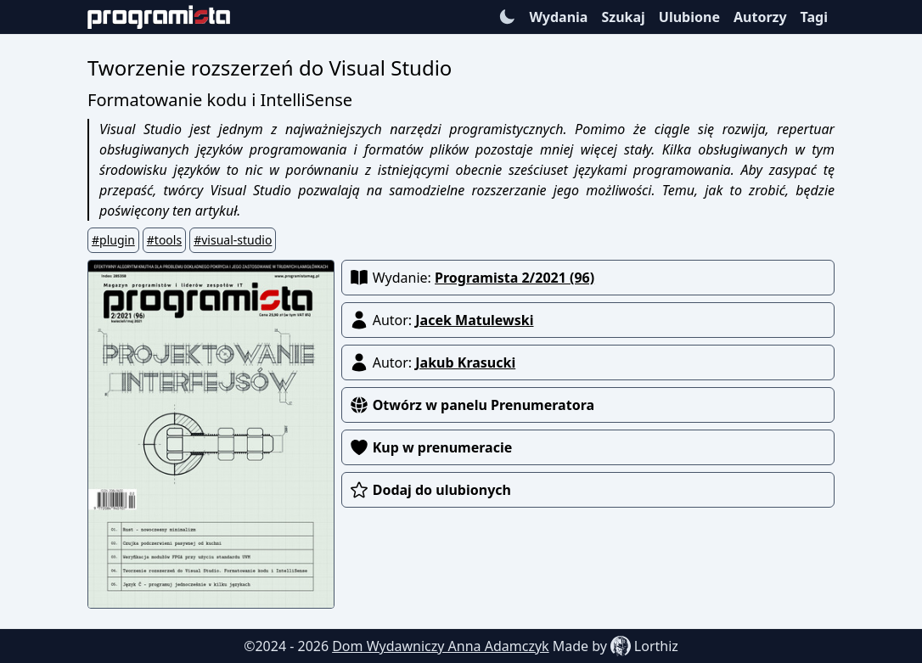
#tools (164, 240)
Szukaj (622, 17)
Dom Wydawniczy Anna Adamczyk (440, 646)
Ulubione (689, 17)
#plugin (113, 240)
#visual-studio (233, 240)
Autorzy (760, 17)
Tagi (814, 17)
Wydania (558, 17)
